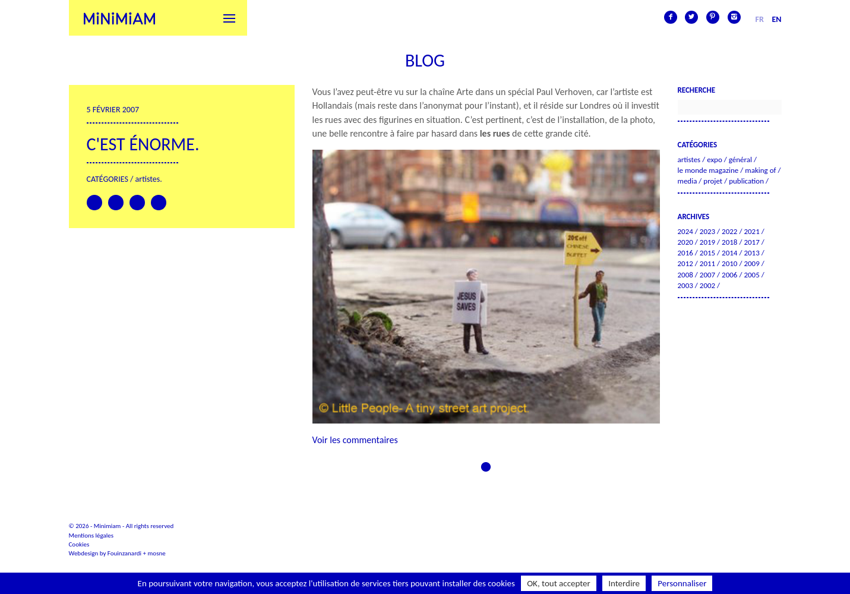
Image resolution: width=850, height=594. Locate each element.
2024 (685, 231)
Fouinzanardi (124, 553)
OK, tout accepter (558, 583)
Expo (714, 159)
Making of (760, 170)
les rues (495, 133)
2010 (729, 263)
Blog (425, 60)
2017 (751, 242)
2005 (751, 274)
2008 (685, 274)
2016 (685, 252)
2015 (707, 252)
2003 (685, 285)
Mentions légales (91, 535)
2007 (707, 274)
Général (740, 159)
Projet (712, 180)
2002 (707, 285)
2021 (751, 231)
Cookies (79, 544)
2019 (707, 242)
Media (687, 180)
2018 (729, 242)
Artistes (147, 179)
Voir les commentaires (355, 440)
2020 (685, 242)
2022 (729, 231)
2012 (685, 263)
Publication (746, 180)
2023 (707, 231)
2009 (751, 263)
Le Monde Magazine (708, 170)
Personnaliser (682, 583)
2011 (707, 263)
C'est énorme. (143, 144)
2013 (751, 252)
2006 (729, 274)
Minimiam (119, 18)
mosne (157, 553)
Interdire (624, 583)
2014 (729, 252)
